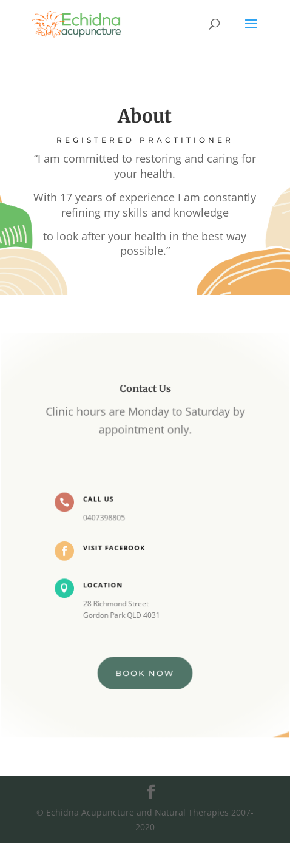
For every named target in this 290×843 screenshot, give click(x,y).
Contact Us (145, 390)
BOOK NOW (145, 672)
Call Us (99, 499)
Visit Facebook (114, 547)
